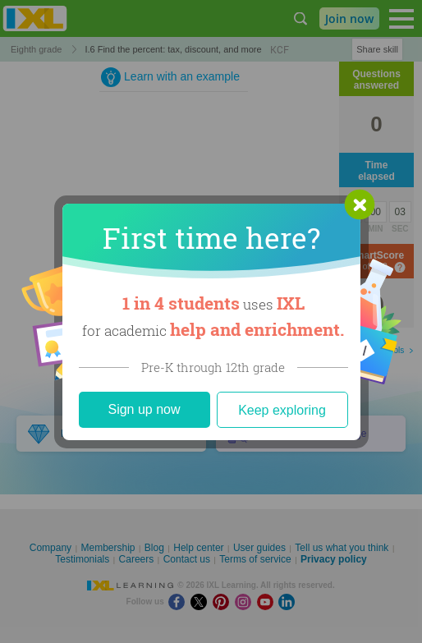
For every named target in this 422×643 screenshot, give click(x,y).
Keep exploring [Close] (282, 410)
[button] (359, 204)
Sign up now (144, 409)
